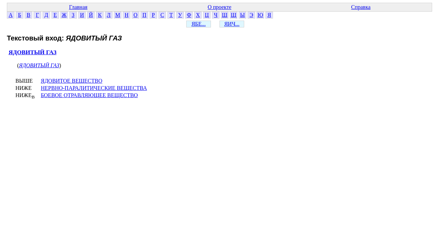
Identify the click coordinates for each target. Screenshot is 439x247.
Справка (361, 7)
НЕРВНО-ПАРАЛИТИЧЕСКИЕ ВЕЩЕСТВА (94, 88)
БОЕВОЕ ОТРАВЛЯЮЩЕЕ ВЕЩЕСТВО (89, 95)
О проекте (219, 7)
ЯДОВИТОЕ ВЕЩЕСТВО (71, 81)
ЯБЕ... (198, 24)
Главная (78, 7)
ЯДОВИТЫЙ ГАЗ (33, 52)
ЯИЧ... (232, 24)
